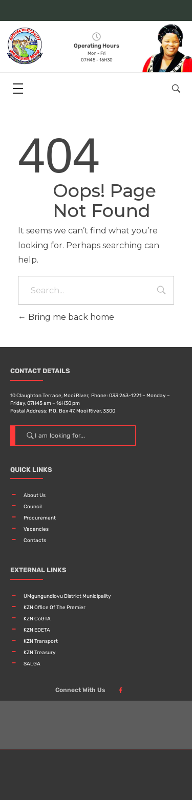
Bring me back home (66, 317)
